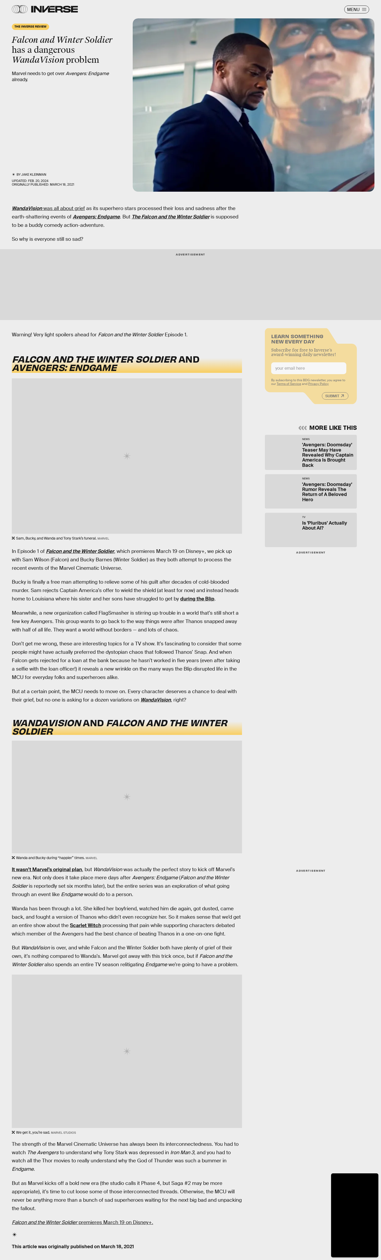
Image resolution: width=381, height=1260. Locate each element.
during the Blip (197, 598)
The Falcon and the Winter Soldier (170, 216)
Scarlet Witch (85, 925)
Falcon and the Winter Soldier (80, 551)
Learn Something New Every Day (297, 340)
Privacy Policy (318, 386)
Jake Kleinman (33, 174)
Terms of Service (289, 386)
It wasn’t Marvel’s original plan (47, 869)
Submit (332, 398)
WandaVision (27, 208)
